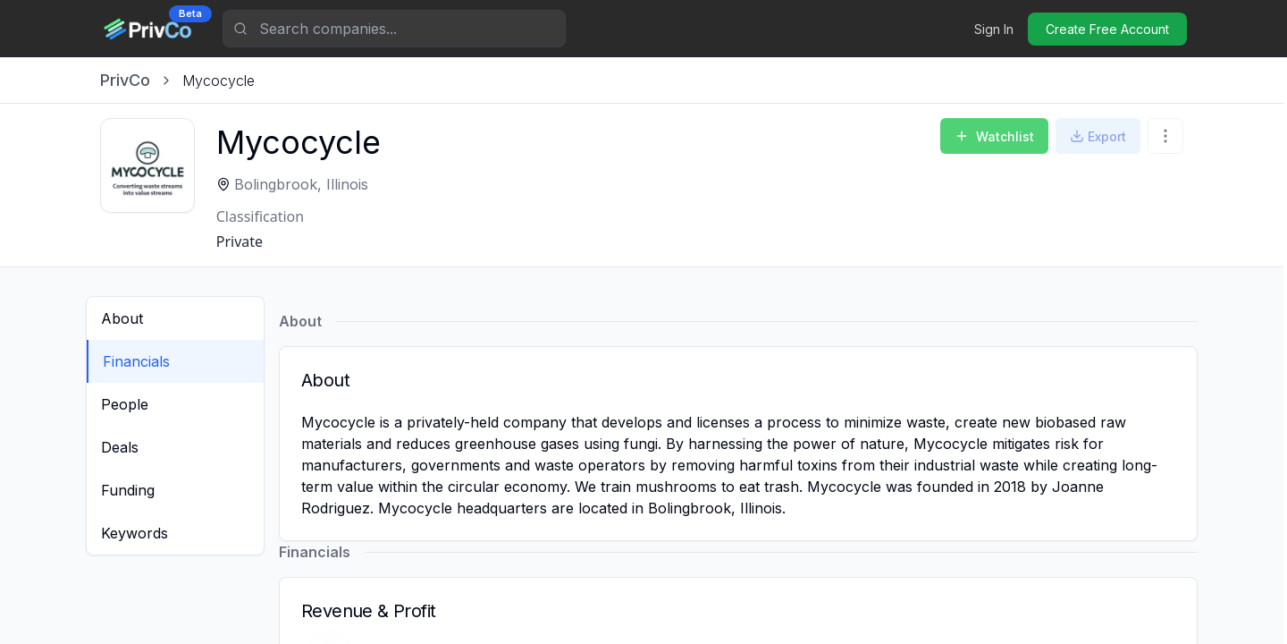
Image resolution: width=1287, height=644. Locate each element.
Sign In (994, 29)
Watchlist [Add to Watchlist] (994, 136)
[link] (218, 80)
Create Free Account (1107, 29)
